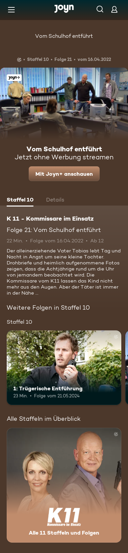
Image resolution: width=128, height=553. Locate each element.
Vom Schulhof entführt (64, 36)
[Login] (114, 9)
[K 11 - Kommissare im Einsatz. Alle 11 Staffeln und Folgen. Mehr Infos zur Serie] (64, 485)
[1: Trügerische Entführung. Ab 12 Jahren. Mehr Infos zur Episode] (64, 367)
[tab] (20, 200)
